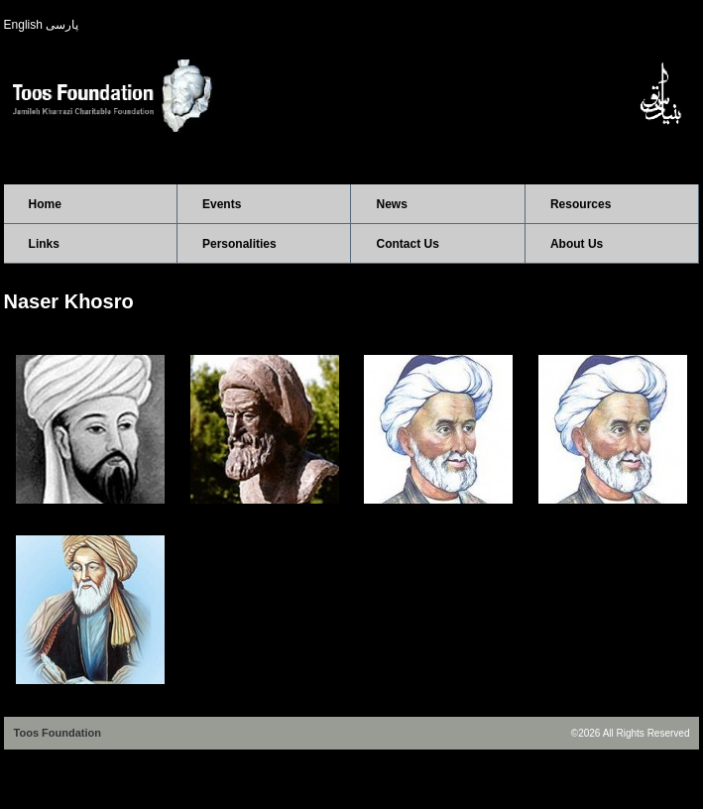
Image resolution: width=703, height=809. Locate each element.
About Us (576, 244)
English (23, 25)
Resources (580, 204)
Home (45, 204)
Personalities (239, 244)
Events (221, 204)
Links (44, 244)
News (391, 204)
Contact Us (407, 244)
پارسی (62, 25)
